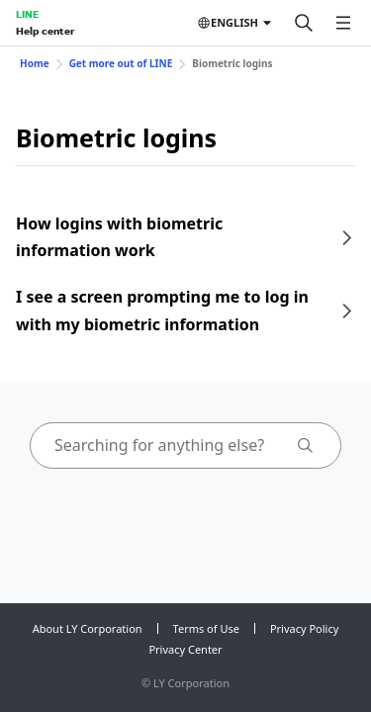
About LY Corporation (87, 628)
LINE (27, 14)
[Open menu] (343, 23)
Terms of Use (206, 628)
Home (34, 63)
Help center (45, 31)
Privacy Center (185, 649)
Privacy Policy (304, 628)
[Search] (304, 23)
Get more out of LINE (121, 63)
